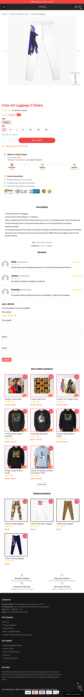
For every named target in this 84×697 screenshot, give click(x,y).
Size (3, 126)
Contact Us (6, 655)
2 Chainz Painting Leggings (14, 558)
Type (3, 119)
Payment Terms (8, 648)
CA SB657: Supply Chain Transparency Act (18, 635)
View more (42, 484)
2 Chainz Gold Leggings (64, 524)
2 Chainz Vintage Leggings (14, 524)
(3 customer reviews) (19, 110)
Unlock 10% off (80, 687)
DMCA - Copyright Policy (11, 631)
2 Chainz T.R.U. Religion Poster (67, 399)
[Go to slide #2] (48, 90)
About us (6, 622)
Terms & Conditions (9, 625)
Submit (6, 360)
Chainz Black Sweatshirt (39, 434)
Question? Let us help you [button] (73, 694)
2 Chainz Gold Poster (37, 399)
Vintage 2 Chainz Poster (13, 399)
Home (4, 14)
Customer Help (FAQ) (10, 658)
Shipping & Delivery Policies (12, 645)
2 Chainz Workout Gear (18, 14)
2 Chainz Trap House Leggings (41, 524)
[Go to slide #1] (36, 90)
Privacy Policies (8, 628)
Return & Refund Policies (11, 652)
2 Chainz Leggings (38, 14)
